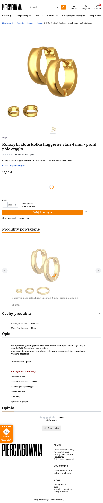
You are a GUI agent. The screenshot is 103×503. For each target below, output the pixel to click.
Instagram (59, 484)
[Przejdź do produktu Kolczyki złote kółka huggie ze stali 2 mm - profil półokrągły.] (45, 265)
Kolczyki (30, 23)
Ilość (4, 200)
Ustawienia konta (62, 473)
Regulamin (59, 457)
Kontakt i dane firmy (63, 489)
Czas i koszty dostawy (64, 449)
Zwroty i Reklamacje (63, 454)
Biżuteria (20, 23)
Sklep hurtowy (61, 491)
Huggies (40, 23)
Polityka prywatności (64, 459)
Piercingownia (8, 23)
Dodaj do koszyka (42, 212)
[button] (63, 7)
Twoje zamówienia (63, 470)
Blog (56, 487)
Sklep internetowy (48, 500)
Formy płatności (61, 452)
